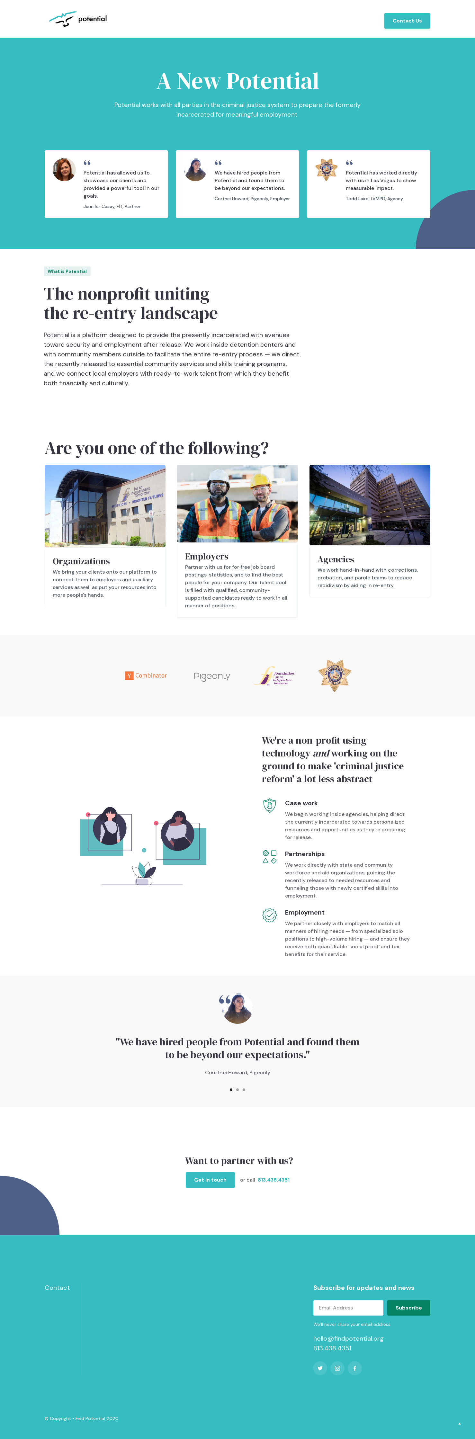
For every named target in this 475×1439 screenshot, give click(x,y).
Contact (57, 1287)
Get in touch (210, 1179)
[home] (78, 19)
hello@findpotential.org (348, 1338)
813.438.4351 (274, 1179)
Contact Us (407, 20)
